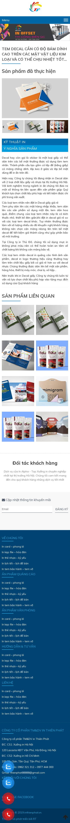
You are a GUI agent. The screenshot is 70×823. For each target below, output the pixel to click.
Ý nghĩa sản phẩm (20, 148)
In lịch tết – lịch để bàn (15, 563)
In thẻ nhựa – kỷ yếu (14, 557)
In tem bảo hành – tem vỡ (17, 569)
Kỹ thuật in (14, 142)
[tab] (35, 142)
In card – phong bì (13, 546)
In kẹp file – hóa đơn (14, 552)
